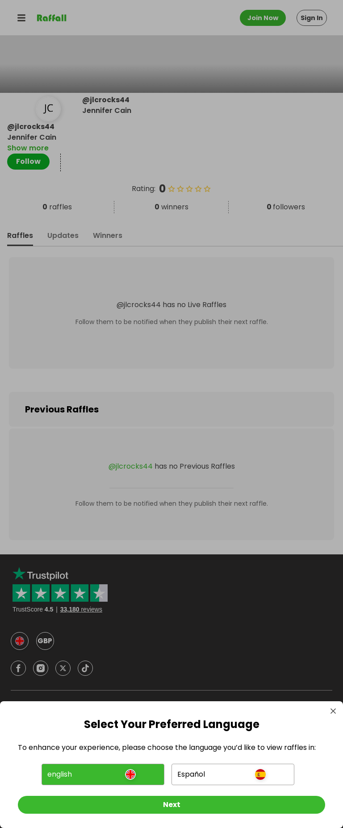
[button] (103, 774)
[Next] (171, 805)
